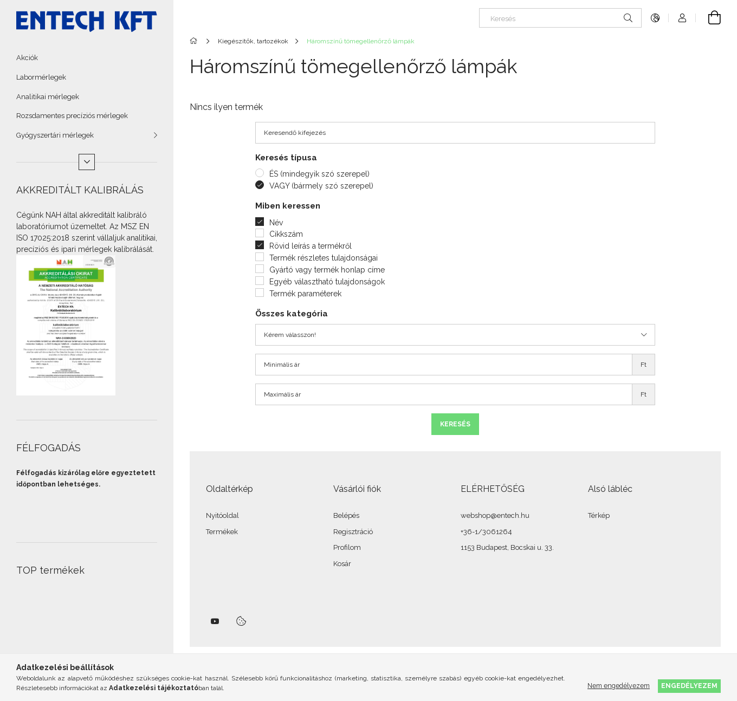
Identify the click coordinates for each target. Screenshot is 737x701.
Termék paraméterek (305, 293)
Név (276, 222)
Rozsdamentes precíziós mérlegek (72, 116)
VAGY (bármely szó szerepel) (321, 185)
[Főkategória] (195, 41)
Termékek (222, 532)
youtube (215, 621)
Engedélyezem (689, 685)
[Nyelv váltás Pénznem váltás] (655, 18)
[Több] (87, 162)
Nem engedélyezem (618, 685)
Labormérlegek (41, 77)
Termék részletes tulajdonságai (323, 258)
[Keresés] (560, 18)
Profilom (347, 547)
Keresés (455, 424)
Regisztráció (353, 532)
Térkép (599, 515)
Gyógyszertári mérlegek (55, 135)
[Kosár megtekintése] (708, 18)
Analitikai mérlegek (47, 97)
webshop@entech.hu (495, 515)
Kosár (342, 564)
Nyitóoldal (222, 515)
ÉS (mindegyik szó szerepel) (319, 174)
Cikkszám (286, 234)
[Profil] (682, 18)
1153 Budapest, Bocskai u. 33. (507, 547)
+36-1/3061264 (486, 532)
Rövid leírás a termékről (310, 246)
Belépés (346, 515)
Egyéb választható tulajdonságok (327, 281)
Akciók (27, 58)
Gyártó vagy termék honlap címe (327, 269)
